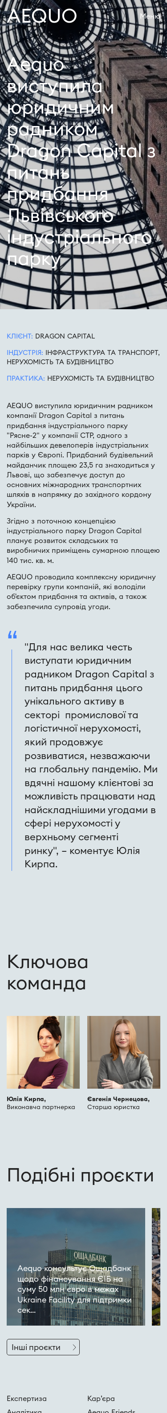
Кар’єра (101, 1398)
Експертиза (27, 1398)
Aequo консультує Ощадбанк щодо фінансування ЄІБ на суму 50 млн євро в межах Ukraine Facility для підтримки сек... (74, 1289)
